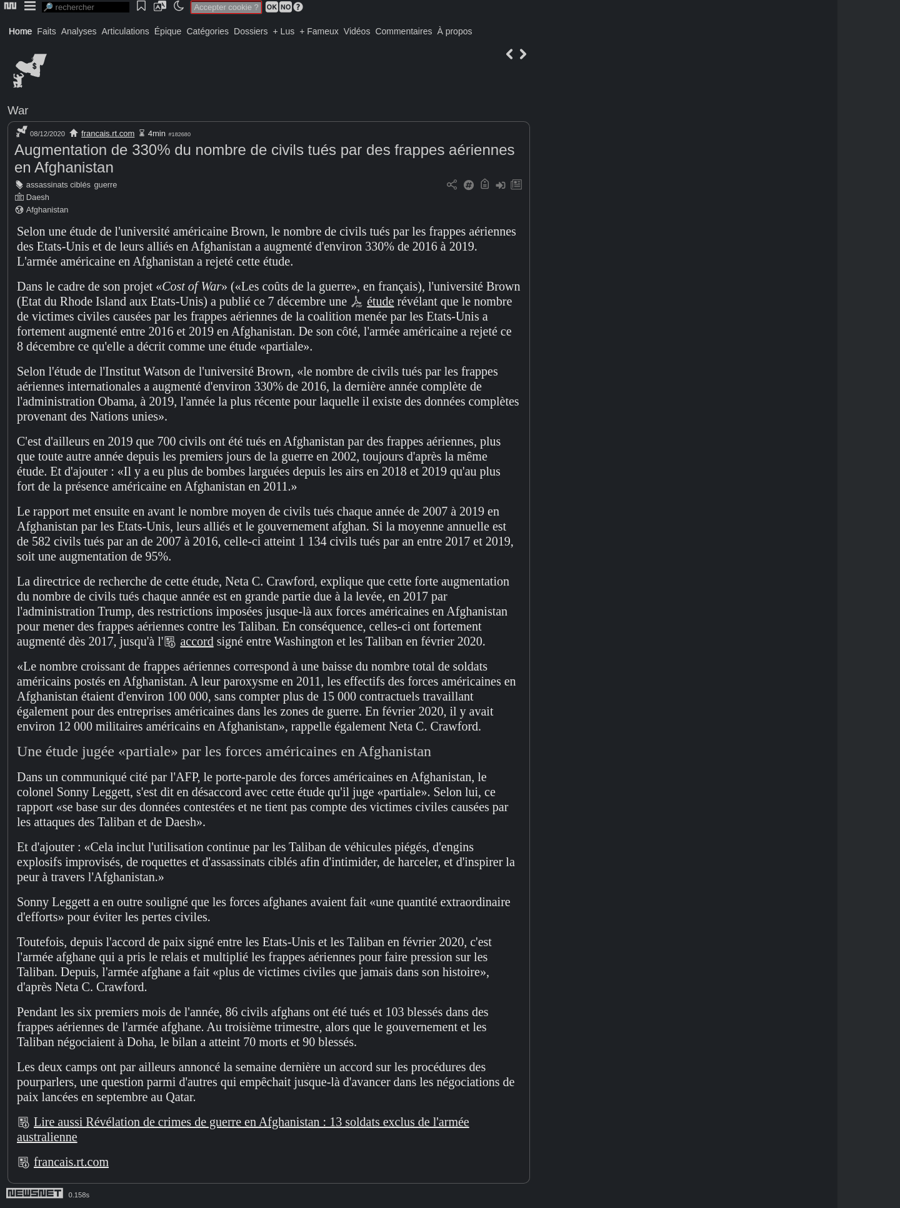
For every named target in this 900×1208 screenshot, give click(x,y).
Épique (168, 31)
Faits (46, 31)
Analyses (79, 31)
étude (380, 301)
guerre (105, 184)
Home (20, 31)
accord (196, 641)
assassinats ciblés (58, 184)
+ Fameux (319, 31)
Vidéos (357, 31)
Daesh (37, 197)
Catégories (207, 31)
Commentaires (403, 31)
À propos (454, 31)
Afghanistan (47, 209)
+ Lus (284, 31)
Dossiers (251, 31)
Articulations (125, 31)
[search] (85, 7)
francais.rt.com (107, 133)
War (18, 110)
